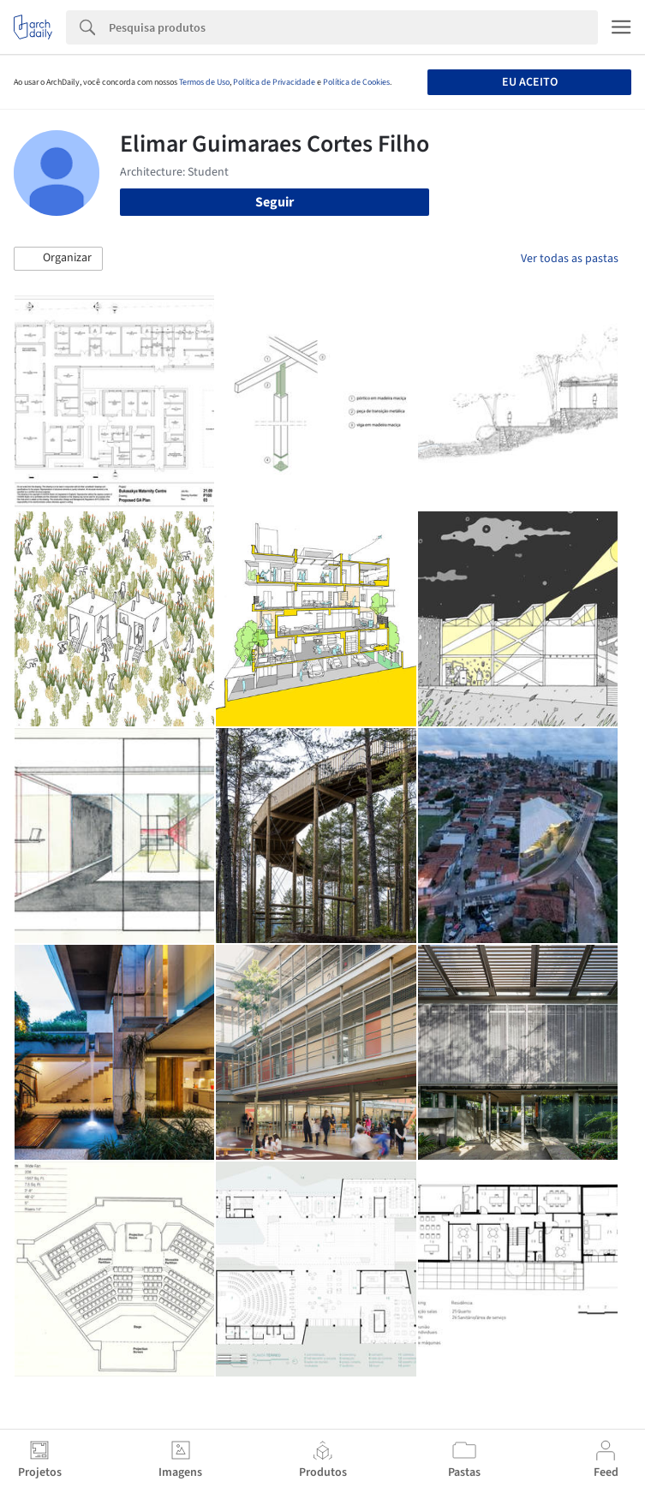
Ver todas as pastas (569, 258)
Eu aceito (530, 82)
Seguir (274, 202)
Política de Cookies (356, 82)
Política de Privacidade (274, 82)
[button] (58, 259)
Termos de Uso (204, 82)
